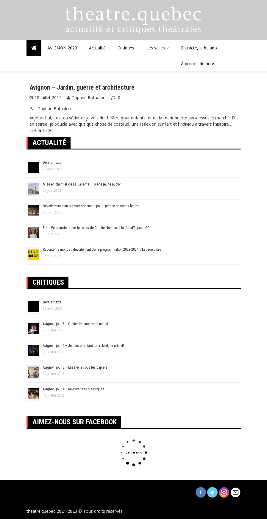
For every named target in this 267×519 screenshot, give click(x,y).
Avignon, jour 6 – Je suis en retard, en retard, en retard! (83, 346)
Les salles (155, 48)
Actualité (97, 48)
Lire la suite (40, 130)
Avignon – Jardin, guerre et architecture (82, 87)
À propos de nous (198, 63)
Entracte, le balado (199, 48)
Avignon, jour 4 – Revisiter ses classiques (73, 389)
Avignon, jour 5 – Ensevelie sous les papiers (75, 367)
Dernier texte (52, 162)
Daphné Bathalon (88, 97)
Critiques (126, 48)
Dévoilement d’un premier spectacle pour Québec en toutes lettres (91, 206)
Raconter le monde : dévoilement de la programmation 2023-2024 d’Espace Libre (102, 249)
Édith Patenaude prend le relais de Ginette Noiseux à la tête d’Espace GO (96, 228)
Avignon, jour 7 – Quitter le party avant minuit (75, 324)
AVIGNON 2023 (62, 48)
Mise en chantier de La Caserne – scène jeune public (82, 184)
